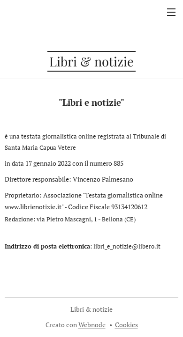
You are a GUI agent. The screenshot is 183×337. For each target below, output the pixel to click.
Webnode (92, 324)
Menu (171, 12)
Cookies (126, 324)
